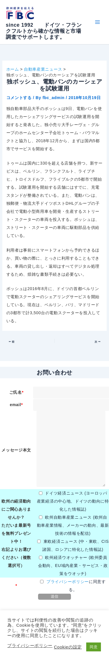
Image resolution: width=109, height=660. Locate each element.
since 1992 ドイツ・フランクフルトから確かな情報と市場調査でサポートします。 (44, 31)
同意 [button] (93, 647)
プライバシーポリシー (67, 581)
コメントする (19, 97)
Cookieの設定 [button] (68, 647)
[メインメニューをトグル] (97, 22)
